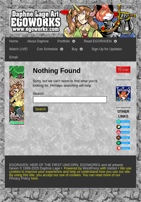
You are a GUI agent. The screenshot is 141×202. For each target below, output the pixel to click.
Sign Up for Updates (106, 49)
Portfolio (64, 41)
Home (13, 41)
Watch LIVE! (18, 49)
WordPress (91, 168)
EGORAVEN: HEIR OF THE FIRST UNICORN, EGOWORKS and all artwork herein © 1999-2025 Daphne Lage (66, 166)
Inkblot (112, 168)
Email (13, 57)
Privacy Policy (19, 178)
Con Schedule (47, 49)
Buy (75, 49)
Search (38, 94)
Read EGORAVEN (98, 41)
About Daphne (38, 41)
